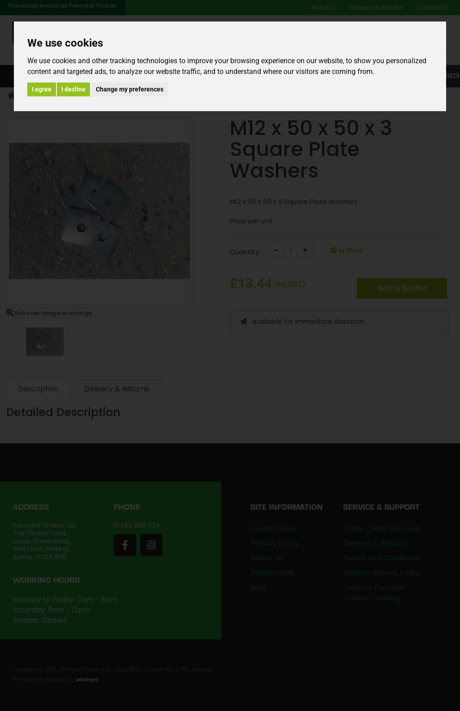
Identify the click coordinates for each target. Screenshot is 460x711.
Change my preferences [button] (129, 89)
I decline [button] (73, 89)
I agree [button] (42, 89)
